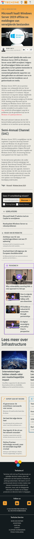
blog (2, 110)
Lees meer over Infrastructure (14, 341)
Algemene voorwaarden (17, 530)
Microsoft (9, 185)
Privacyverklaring (17, 532)
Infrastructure (11, 9)
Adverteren (17, 523)
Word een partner (17, 521)
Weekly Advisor (24, 204)
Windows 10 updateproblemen (11, 115)
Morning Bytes (10, 204)
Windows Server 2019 (19, 185)
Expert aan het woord (15, 399)
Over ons (17, 525)
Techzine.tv (13, 265)
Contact (17, 528)
